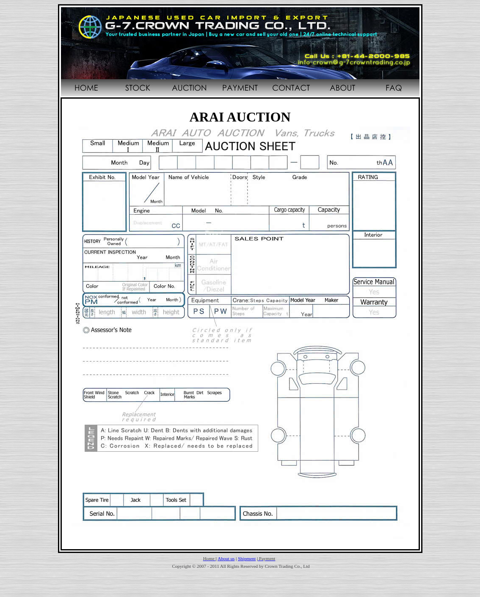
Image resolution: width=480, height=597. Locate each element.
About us (226, 558)
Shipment (247, 558)
